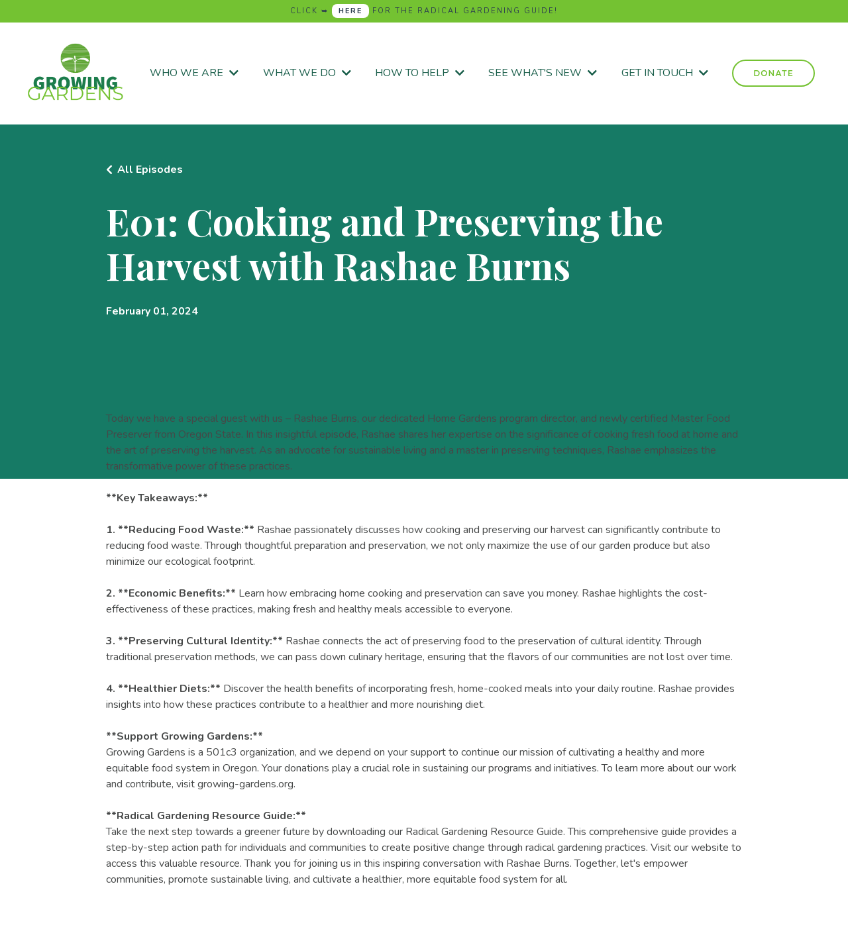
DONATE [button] (773, 73)
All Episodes (150, 169)
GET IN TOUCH (664, 73)
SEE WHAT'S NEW (542, 73)
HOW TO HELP (419, 73)
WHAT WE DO (307, 73)
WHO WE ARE (194, 73)
